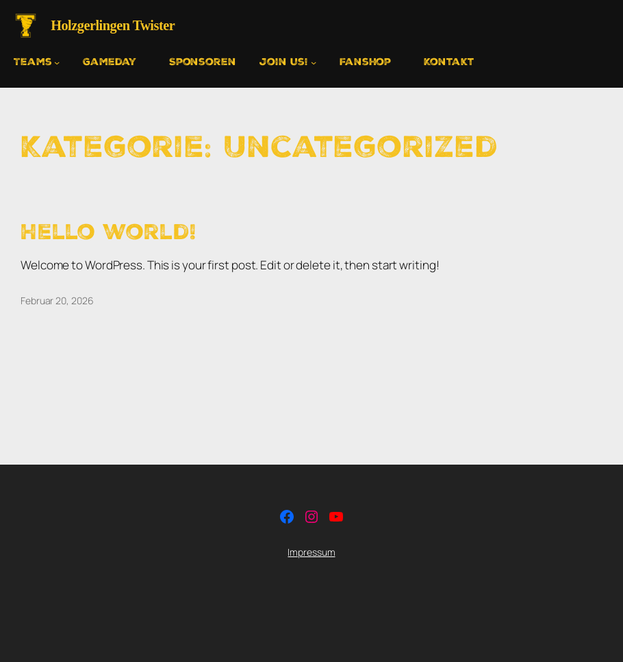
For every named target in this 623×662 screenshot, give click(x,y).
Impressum (311, 552)
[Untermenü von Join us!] (287, 62)
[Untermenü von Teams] (37, 62)
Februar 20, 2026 (57, 300)
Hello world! (108, 232)
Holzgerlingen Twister (113, 25)
